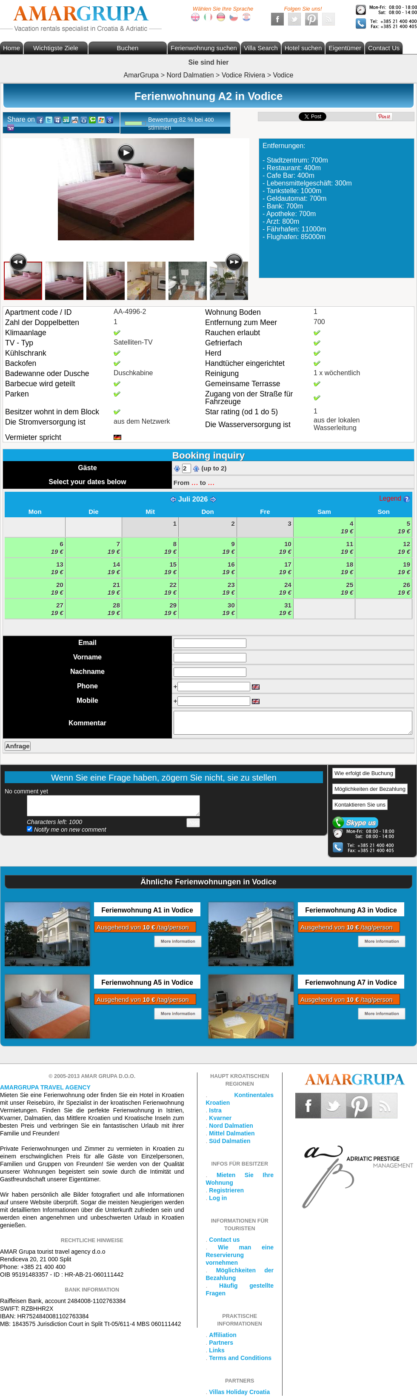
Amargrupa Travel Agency (45, 1087)
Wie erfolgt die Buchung (363, 773)
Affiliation (223, 1335)
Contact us (224, 1239)
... (194, 482)
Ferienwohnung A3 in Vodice (351, 910)
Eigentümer (344, 47)
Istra (215, 1110)
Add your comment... (113, 805)
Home (11, 47)
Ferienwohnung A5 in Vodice (147, 982)
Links (217, 1350)
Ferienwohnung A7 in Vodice (351, 982)
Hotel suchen (303, 47)
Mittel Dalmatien (231, 1133)
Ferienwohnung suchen (204, 47)
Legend (394, 498)
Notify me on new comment (66, 829)
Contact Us (384, 47)
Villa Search (261, 47)
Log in (218, 1198)
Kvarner (220, 1118)
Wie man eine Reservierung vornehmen (240, 1255)
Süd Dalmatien (229, 1141)
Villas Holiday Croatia (239, 1392)
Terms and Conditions (240, 1357)
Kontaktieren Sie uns (360, 804)
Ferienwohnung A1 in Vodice (147, 910)
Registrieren (226, 1190)
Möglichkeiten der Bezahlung (370, 789)
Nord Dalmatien (231, 1125)
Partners (221, 1342)
